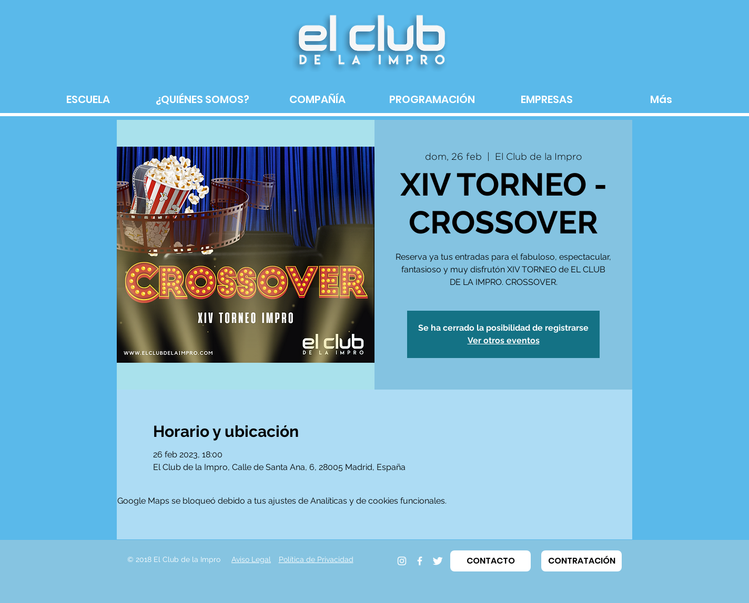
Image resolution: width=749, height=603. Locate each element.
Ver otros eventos (504, 340)
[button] (490, 560)
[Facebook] (420, 561)
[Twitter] (437, 561)
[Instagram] (402, 561)
